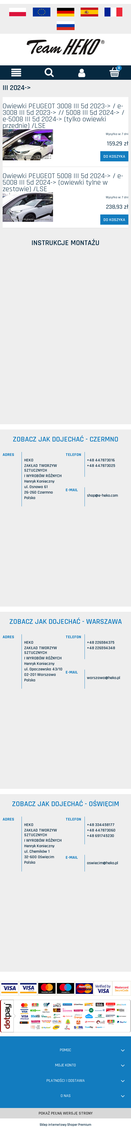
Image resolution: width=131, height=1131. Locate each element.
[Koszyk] (114, 72)
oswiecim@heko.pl (102, 863)
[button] (16, 72)
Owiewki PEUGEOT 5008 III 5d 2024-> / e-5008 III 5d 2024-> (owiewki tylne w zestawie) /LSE (63, 182)
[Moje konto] (82, 72)
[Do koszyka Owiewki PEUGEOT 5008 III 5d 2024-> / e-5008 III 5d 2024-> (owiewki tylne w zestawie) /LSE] (114, 219)
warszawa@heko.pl (103, 678)
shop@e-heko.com (102, 495)
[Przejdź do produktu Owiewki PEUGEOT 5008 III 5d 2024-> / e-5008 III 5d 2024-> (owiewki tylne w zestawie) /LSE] (28, 207)
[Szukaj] (49, 72)
